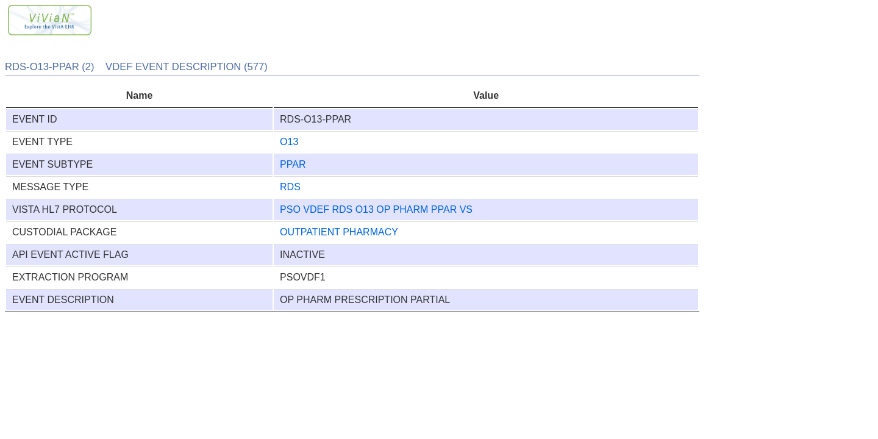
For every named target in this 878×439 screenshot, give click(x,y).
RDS (290, 187)
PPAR (292, 164)
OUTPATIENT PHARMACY (339, 232)
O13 (289, 142)
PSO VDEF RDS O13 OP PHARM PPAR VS (376, 209)
